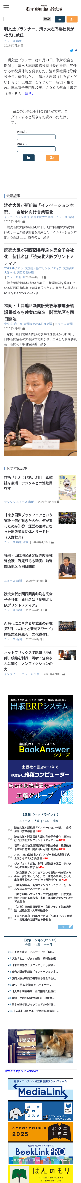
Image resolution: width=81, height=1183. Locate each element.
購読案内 (29, 1164)
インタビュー (12, 564)
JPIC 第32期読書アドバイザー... (31, 875)
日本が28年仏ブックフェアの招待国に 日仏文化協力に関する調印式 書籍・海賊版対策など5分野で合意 (43, 788)
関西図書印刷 (25, 272)
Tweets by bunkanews (21, 961)
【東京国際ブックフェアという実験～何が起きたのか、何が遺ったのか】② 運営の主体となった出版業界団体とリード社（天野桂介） (28, 417)
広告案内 (46, 1164)
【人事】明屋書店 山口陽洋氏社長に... (35, 881)
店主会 (18, 323)
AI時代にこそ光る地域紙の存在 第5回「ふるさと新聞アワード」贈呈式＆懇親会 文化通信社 (30, 519)
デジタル (9, 392)
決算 (46, 711)
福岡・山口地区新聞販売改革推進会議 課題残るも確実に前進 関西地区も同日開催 (41, 312)
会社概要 (13, 1164)
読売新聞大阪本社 (42, 217)
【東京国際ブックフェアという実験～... (35, 855)
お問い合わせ (65, 1164)
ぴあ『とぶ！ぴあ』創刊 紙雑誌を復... (35, 849)
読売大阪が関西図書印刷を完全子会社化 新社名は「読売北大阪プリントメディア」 (39, 257)
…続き (44, 237)
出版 (19, 41)
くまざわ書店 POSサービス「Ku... (33, 842)
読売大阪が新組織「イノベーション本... (35, 862)
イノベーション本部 (16, 217)
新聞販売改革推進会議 (38, 323)
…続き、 (28, 93)
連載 (25, 432)
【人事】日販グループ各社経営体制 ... (36, 901)
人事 (37, 711)
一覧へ (64, 817)
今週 (37, 835)
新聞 (71, 217)
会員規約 (55, 1172)
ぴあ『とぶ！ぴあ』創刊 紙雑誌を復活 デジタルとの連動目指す (28, 373)
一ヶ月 (48, 835)
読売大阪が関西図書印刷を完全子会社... (35, 868)
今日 (28, 835)
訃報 (55, 711)
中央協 (8, 323)
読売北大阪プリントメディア (43, 268)
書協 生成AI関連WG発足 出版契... (33, 888)
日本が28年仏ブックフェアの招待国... (34, 894)
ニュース (9, 41)
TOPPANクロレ (14, 268)
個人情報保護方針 (32, 1172)
